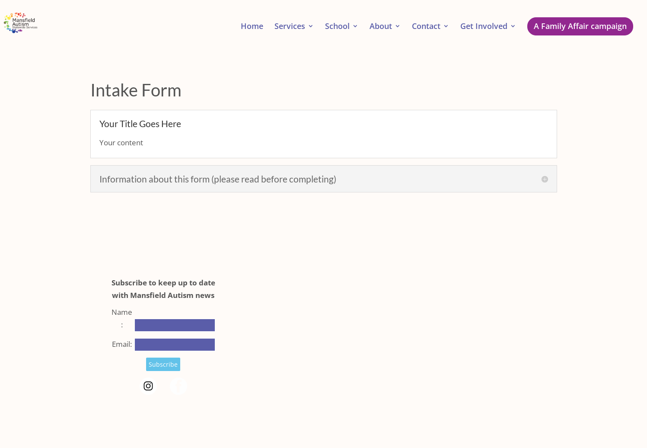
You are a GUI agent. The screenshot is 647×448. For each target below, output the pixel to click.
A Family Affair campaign (580, 26)
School (337, 27)
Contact (426, 27)
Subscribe (163, 364)
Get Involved (483, 27)
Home (252, 27)
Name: (122, 318)
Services (289, 27)
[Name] (174, 325)
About (381, 27)
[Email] (174, 344)
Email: (122, 344)
